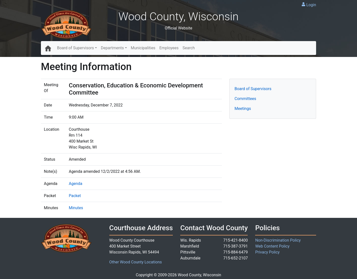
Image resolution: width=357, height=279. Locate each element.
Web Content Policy (272, 246)
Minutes (76, 207)
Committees (245, 98)
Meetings (243, 108)
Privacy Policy (267, 252)
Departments (112, 48)
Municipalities (143, 48)
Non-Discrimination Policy (278, 240)
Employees (169, 48)
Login (311, 4)
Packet (75, 195)
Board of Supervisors (75, 48)
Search (188, 48)
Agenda (75, 183)
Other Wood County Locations (135, 262)
